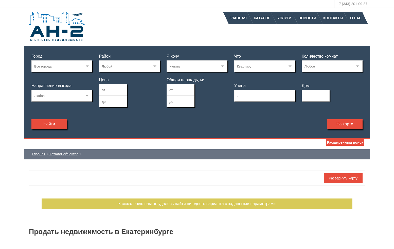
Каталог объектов (63, 154)
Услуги (284, 18)
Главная (238, 18)
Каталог (262, 18)
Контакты (333, 18)
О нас (356, 18)
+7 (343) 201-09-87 (352, 4)
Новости (307, 18)
